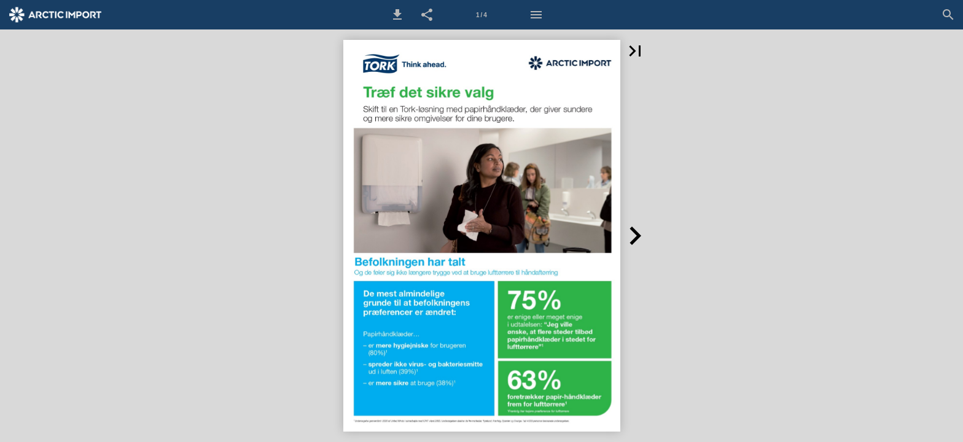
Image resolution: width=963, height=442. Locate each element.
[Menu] (536, 14)
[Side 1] (481, 14)
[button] (397, 14)
